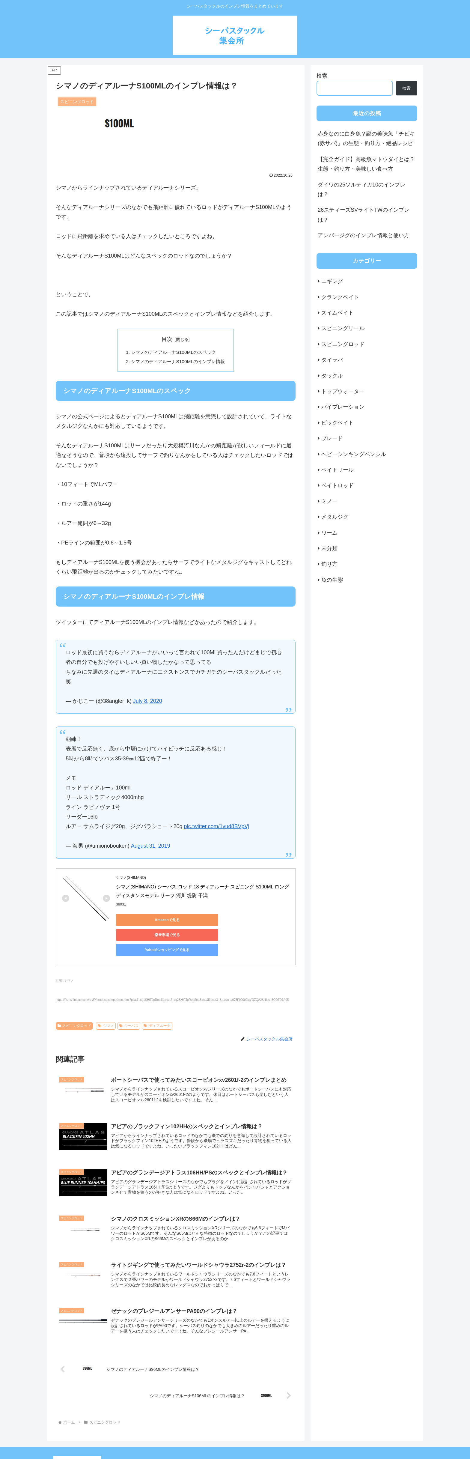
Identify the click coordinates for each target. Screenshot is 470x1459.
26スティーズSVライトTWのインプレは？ (363, 214)
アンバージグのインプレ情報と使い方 (363, 235)
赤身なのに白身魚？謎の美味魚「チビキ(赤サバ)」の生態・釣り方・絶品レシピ (366, 138)
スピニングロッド (74, 997)
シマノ (106, 997)
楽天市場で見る (200, 921)
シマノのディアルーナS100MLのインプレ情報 (178, 362)
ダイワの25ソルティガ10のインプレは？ (361, 189)
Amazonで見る (143, 921)
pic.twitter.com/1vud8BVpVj (216, 828)
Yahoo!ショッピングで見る (257, 921)
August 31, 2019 (150, 847)
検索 (322, 76)
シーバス (129, 997)
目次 (167, 339)
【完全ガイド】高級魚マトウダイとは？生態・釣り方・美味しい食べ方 (366, 164)
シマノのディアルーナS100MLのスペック (173, 352)
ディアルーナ (157, 997)
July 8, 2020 (147, 702)
